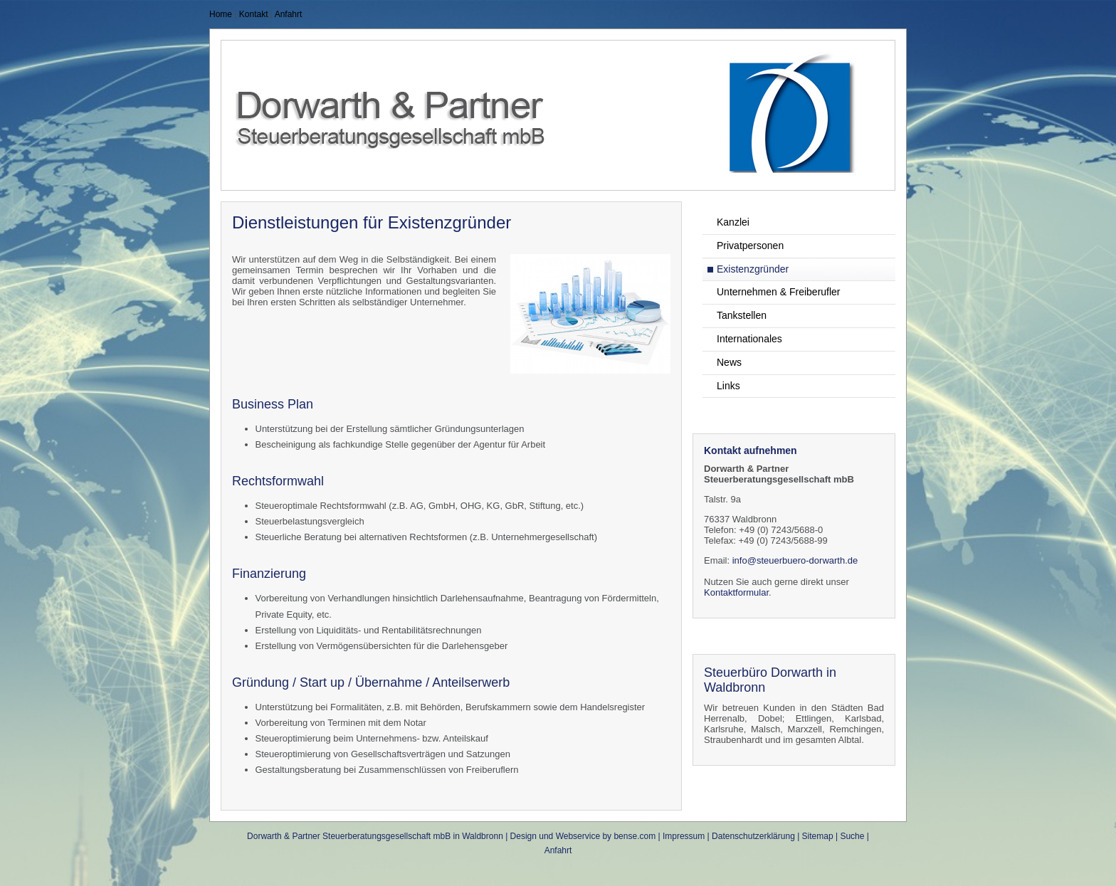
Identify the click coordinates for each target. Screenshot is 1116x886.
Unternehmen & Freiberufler (779, 291)
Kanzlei (733, 222)
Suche (852, 836)
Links (728, 385)
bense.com (635, 836)
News (729, 362)
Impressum (684, 836)
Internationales (749, 338)
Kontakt (253, 14)
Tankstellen (742, 315)
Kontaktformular (736, 592)
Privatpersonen (750, 245)
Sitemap (817, 836)
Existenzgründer (753, 269)
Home (220, 14)
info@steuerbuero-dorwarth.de (795, 560)
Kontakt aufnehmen (750, 450)
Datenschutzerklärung (753, 836)
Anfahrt (288, 14)
